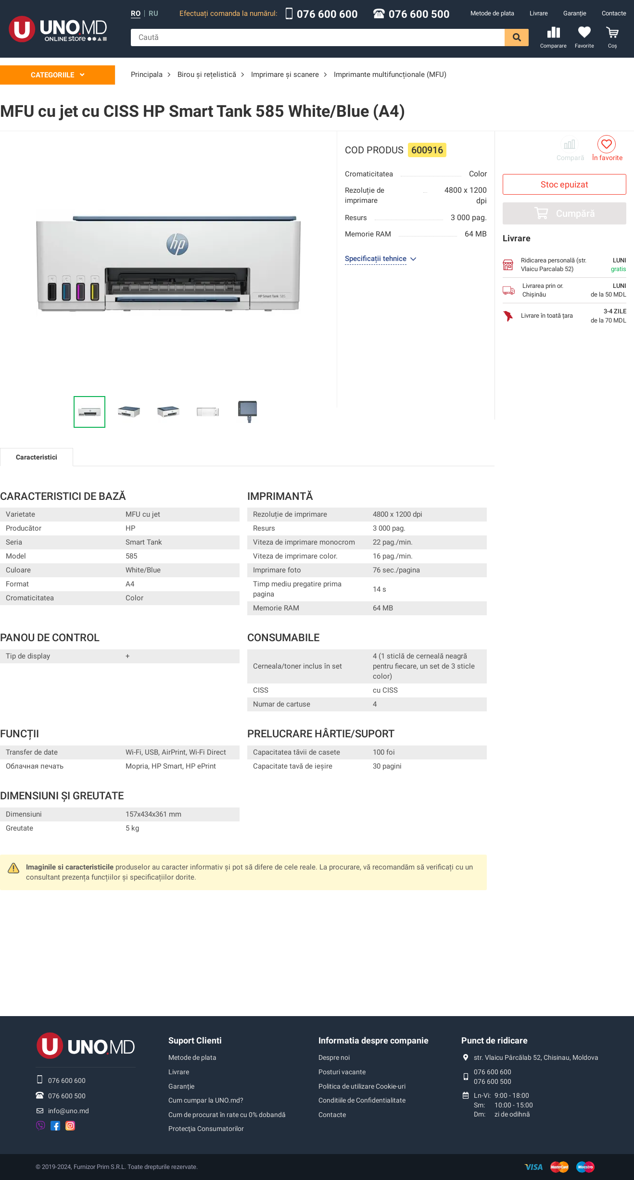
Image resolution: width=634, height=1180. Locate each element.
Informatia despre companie (373, 1040)
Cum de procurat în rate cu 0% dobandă (227, 1114)
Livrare (539, 13)
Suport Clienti (195, 1040)
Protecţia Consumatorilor (206, 1128)
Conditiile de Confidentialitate (362, 1100)
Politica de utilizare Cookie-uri (362, 1086)
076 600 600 (327, 14)
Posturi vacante (342, 1072)
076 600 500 (419, 14)
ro (135, 13)
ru (153, 13)
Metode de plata (492, 13)
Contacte (614, 13)
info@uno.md (68, 1111)
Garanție (574, 13)
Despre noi (334, 1057)
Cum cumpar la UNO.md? (205, 1100)
